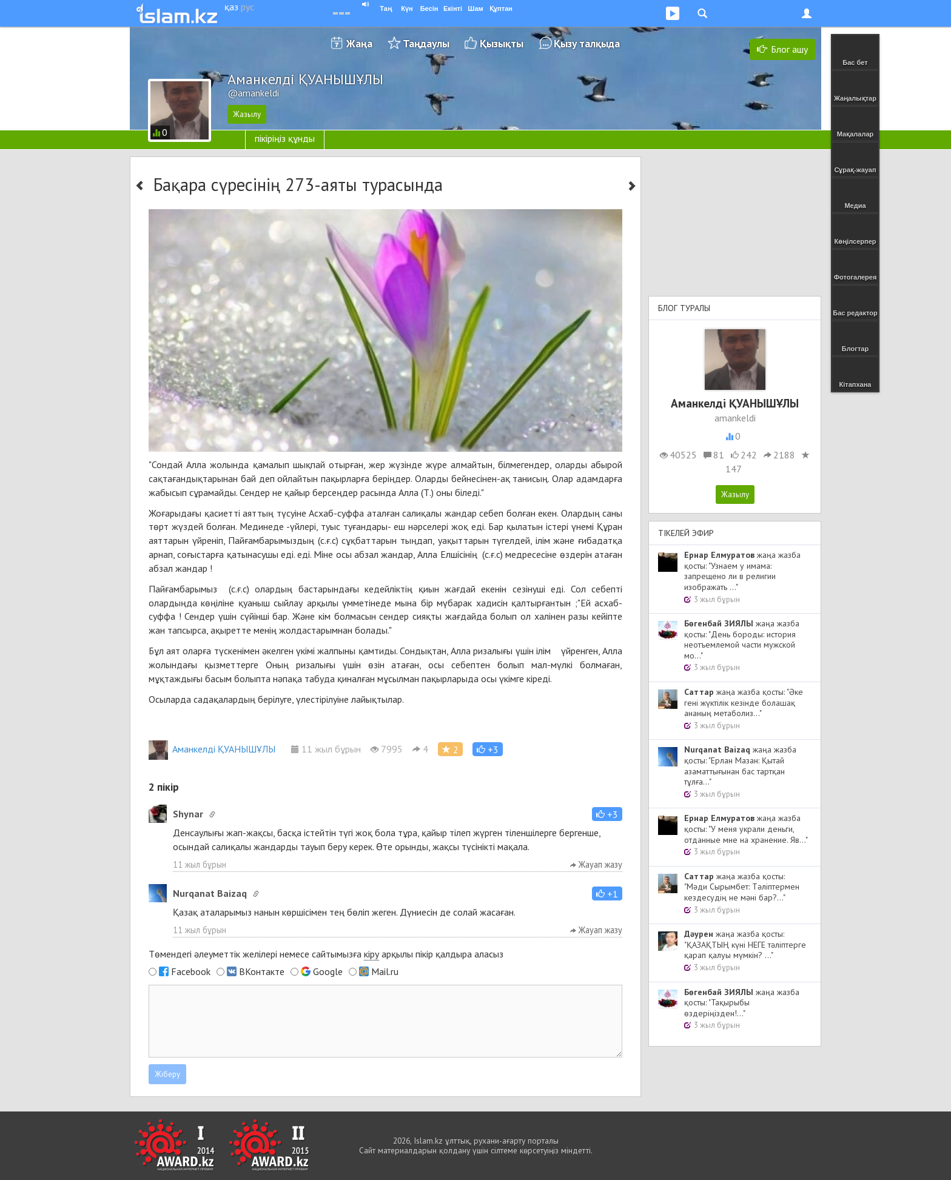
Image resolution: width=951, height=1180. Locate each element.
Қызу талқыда (587, 43)
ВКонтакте (261, 971)
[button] (487, 749)
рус (247, 7)
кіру (371, 954)
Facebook (190, 971)
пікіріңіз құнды (285, 138)
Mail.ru (384, 971)
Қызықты (501, 43)
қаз (231, 7)
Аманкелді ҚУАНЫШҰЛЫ (212, 749)
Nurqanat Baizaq (210, 893)
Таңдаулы (426, 43)
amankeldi (735, 418)
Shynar (188, 814)
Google (328, 971)
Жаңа (359, 43)
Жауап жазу (596, 864)
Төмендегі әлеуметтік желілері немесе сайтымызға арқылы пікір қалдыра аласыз (326, 954)
